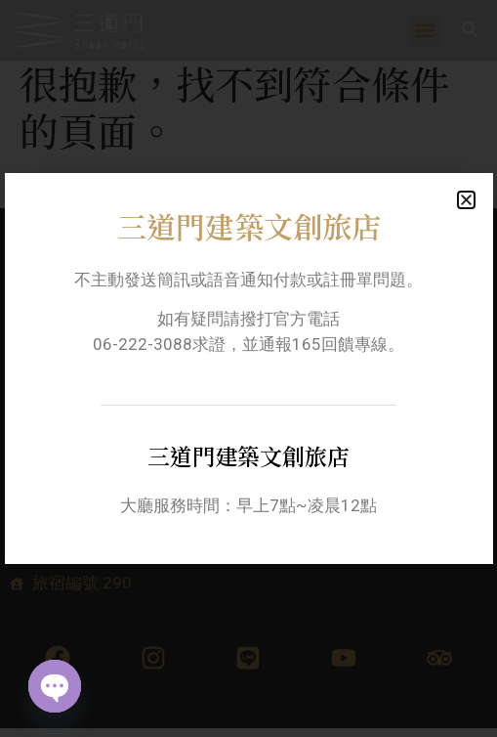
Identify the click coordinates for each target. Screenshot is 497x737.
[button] (466, 200)
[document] (248, 368)
